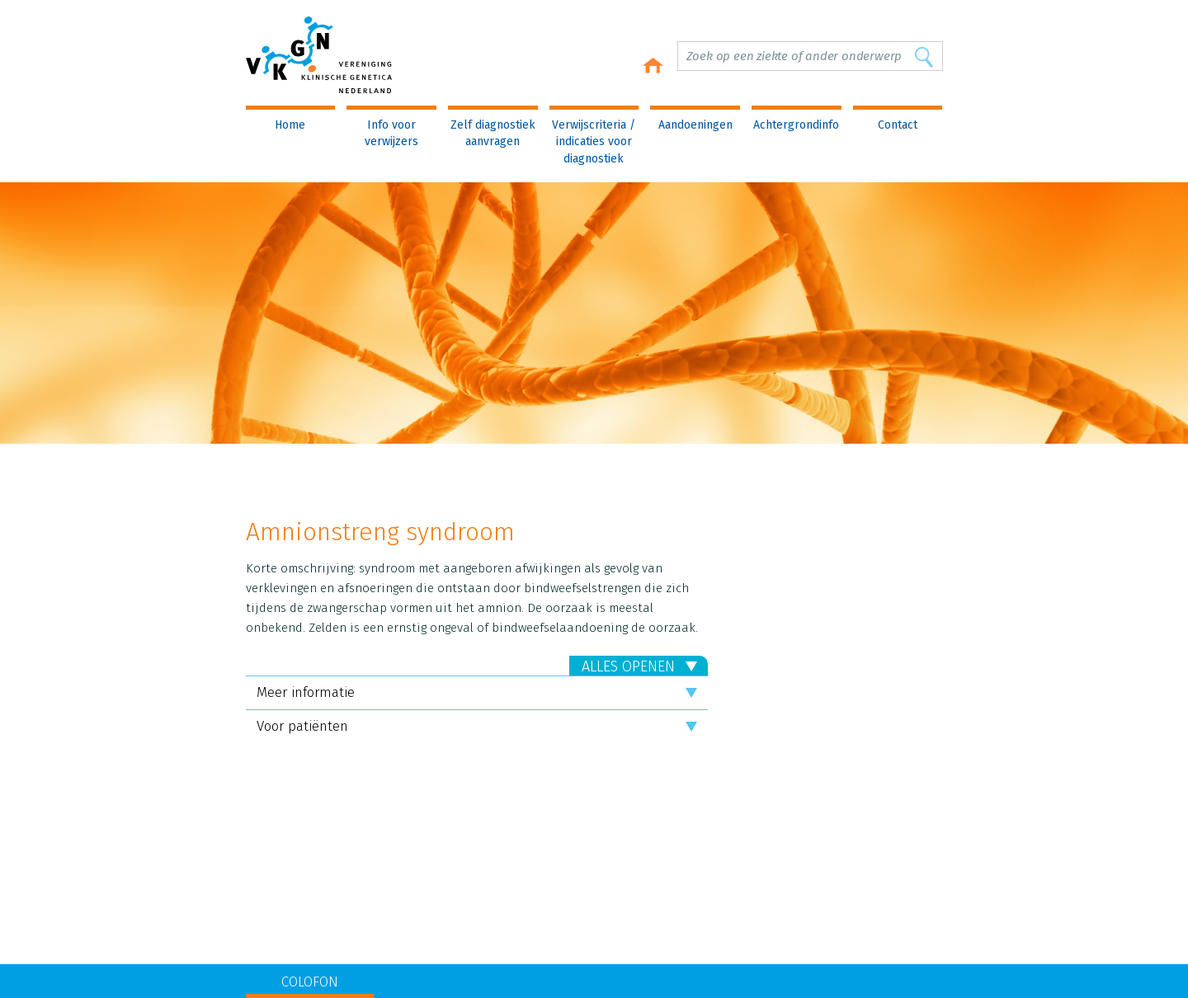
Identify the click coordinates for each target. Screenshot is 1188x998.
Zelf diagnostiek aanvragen (492, 133)
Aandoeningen (695, 125)
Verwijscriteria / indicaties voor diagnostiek (593, 142)
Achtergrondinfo (796, 125)
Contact (897, 125)
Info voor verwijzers (391, 133)
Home (290, 125)
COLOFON (309, 982)
